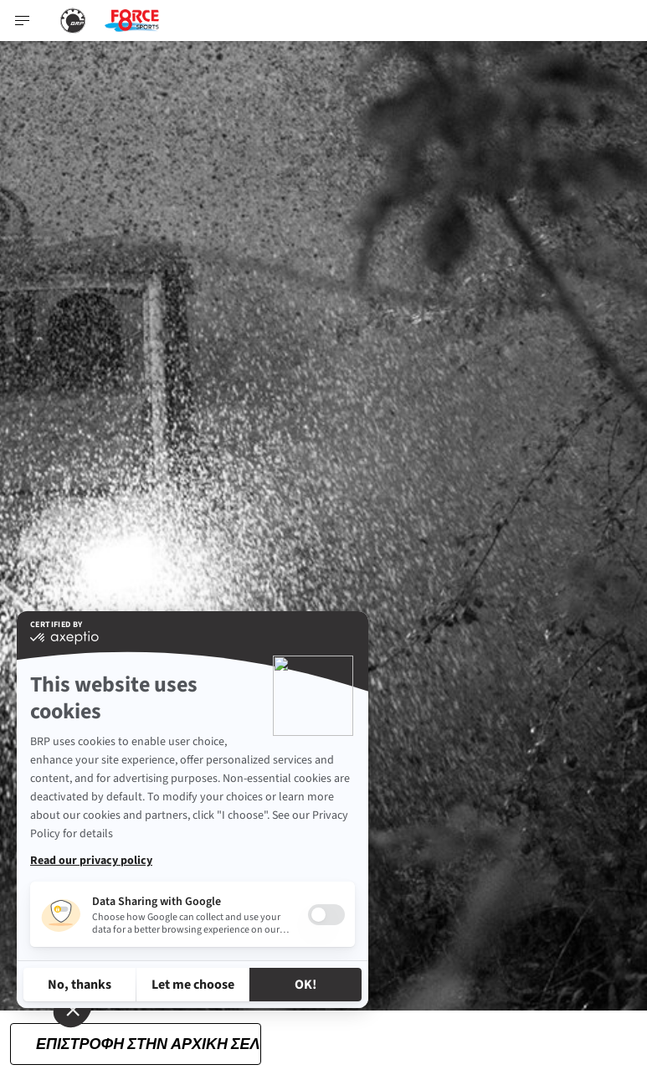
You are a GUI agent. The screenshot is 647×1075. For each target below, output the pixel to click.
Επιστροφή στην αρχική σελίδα (148, 1042)
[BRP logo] (72, 20)
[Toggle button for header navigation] (22, 20)
